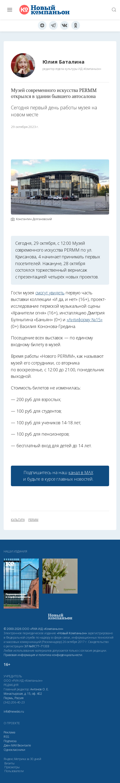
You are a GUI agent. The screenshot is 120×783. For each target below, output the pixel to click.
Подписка (10, 741)
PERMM (33, 520)
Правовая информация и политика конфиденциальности (43, 655)
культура (18, 520)
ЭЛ (36, 646)
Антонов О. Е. (39, 689)
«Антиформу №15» (85, 319)
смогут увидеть (49, 293)
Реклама (9, 732)
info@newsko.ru (14, 711)
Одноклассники (14, 750)
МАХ (14, 745)
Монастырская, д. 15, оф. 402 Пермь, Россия (23, 696)
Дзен (7, 745)
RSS (6, 737)
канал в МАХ (81, 472)
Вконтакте (24, 745)
